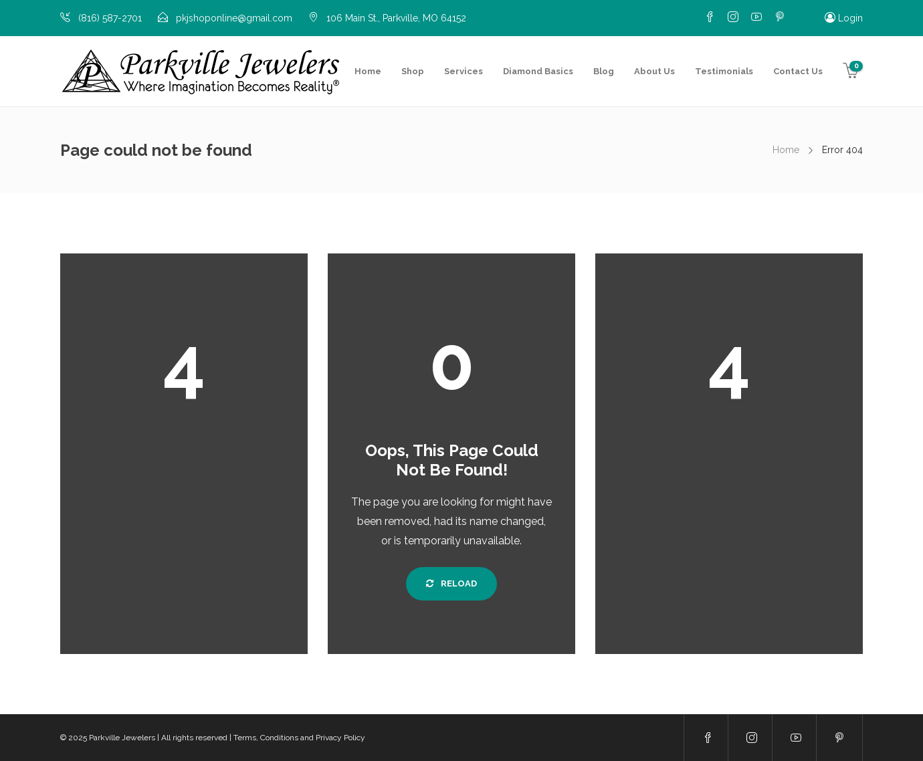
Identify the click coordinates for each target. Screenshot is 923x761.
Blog (603, 71)
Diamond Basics (538, 71)
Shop (412, 71)
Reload (451, 583)
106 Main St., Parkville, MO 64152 (396, 18)
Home (367, 71)
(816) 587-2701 (110, 18)
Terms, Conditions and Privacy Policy (299, 737)
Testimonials (724, 71)
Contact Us (798, 71)
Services (463, 71)
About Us (654, 71)
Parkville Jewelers (122, 737)
